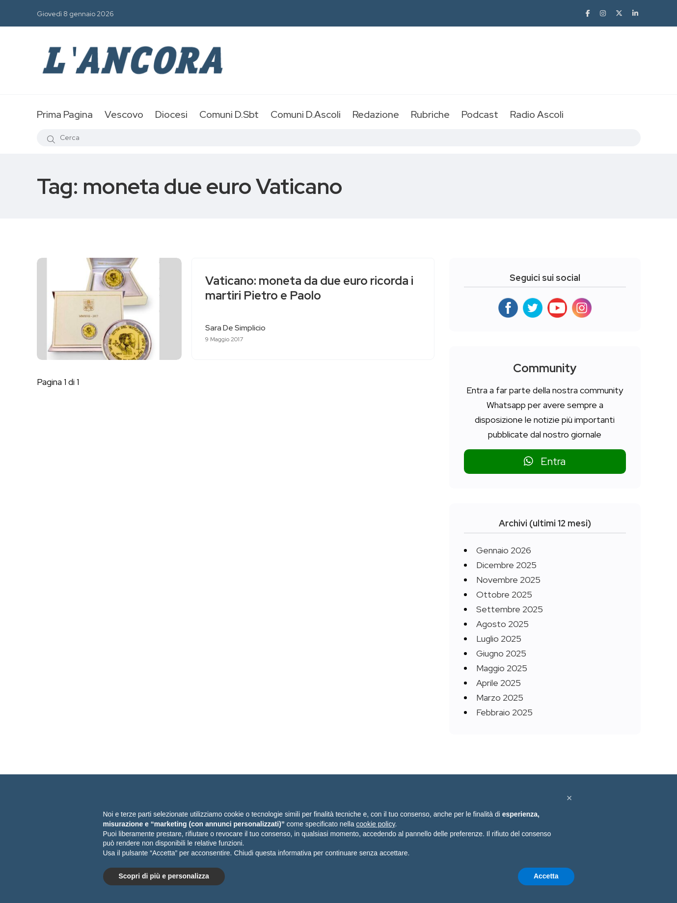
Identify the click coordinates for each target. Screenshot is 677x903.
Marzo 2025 (499, 697)
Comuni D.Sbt (229, 114)
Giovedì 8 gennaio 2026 (75, 13)
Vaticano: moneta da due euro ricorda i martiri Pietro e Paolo (311, 288)
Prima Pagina (65, 114)
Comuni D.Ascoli (306, 114)
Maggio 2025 (501, 668)
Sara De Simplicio (237, 328)
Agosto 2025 (502, 623)
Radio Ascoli (537, 114)
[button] (569, 798)
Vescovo (124, 114)
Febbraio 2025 (504, 712)
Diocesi (171, 114)
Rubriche (430, 114)
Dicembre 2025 (506, 565)
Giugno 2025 (501, 653)
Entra (545, 461)
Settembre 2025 (509, 609)
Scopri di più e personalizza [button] (164, 876)
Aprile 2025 (498, 682)
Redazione (375, 114)
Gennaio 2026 (503, 550)
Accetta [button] (546, 876)
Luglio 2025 (498, 638)
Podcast (479, 114)
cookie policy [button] (375, 824)
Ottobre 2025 (504, 594)
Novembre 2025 (508, 579)
